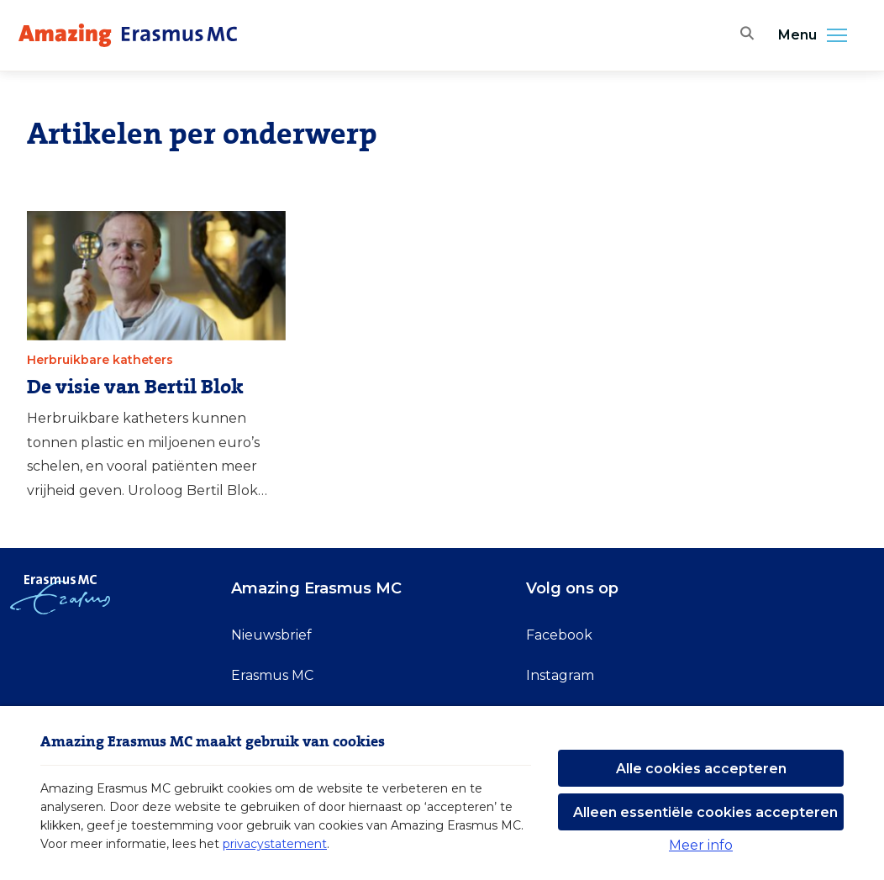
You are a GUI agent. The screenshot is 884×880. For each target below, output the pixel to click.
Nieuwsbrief (271, 635)
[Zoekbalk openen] (744, 35)
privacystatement (275, 843)
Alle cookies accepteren (701, 769)
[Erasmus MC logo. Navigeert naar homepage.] (127, 35)
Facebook (559, 635)
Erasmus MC (272, 675)
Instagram (560, 675)
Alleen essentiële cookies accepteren (705, 812)
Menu (817, 35)
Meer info (701, 845)
